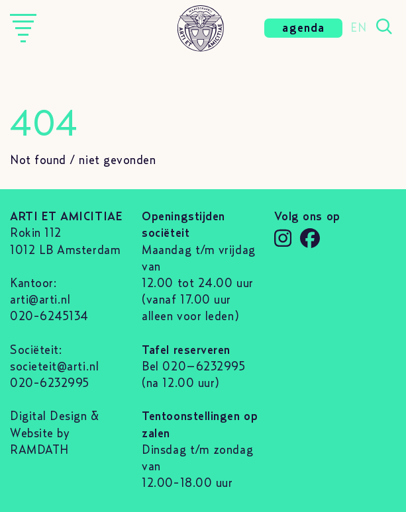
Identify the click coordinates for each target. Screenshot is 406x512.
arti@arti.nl (40, 300)
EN (358, 28)
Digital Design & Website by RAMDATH (54, 433)
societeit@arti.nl (54, 367)
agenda (303, 28)
